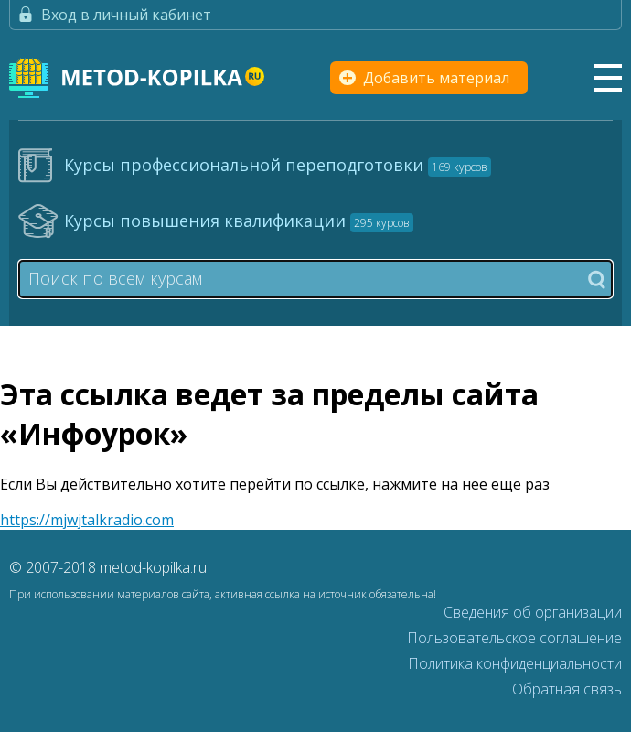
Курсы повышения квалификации (238, 220)
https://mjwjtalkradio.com (87, 520)
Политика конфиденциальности (515, 663)
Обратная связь (567, 689)
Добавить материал (436, 78)
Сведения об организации (533, 612)
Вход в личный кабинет (126, 15)
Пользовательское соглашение (514, 638)
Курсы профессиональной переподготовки (277, 165)
